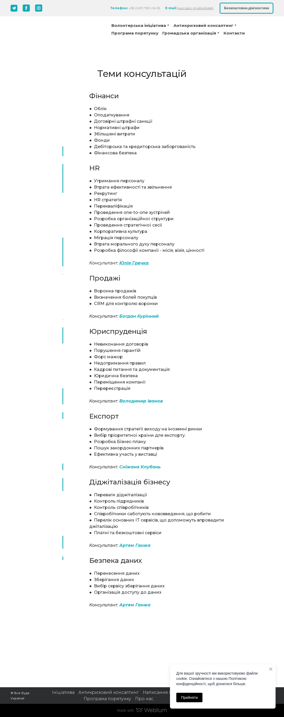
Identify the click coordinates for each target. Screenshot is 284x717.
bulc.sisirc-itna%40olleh (196, 8)
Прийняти (189, 697)
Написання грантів (164, 692)
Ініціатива (63, 692)
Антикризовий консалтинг (108, 692)
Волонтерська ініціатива (138, 25)
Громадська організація (189, 33)
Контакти (234, 33)
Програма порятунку (134, 33)
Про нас (144, 698)
